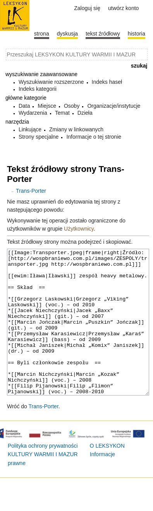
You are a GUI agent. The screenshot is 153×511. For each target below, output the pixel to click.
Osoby (71, 106)
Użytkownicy (79, 229)
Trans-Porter (31, 191)
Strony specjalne (39, 137)
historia (136, 34)
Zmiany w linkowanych (76, 129)
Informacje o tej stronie (93, 137)
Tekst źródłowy (103, 34)
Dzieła (85, 113)
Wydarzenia (33, 113)
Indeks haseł (107, 82)
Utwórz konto (123, 8)
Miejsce (47, 106)
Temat (62, 113)
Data (24, 106)
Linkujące (30, 129)
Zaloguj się (87, 8)
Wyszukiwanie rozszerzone (51, 82)
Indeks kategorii (38, 89)
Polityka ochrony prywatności (43, 475)
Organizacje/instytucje (113, 106)
